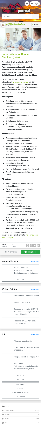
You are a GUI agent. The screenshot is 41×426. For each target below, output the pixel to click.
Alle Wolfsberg (20, 397)
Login (34, 3)
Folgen (35, 24)
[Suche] (17, 16)
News (7, 419)
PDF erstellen (11, 252)
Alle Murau (20, 380)
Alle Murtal (20, 280)
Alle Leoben (20, 384)
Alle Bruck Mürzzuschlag (20, 392)
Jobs (6, 423)
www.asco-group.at (20, 82)
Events (7, 414)
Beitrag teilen (30, 252)
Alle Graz (20, 388)
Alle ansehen (35, 261)
